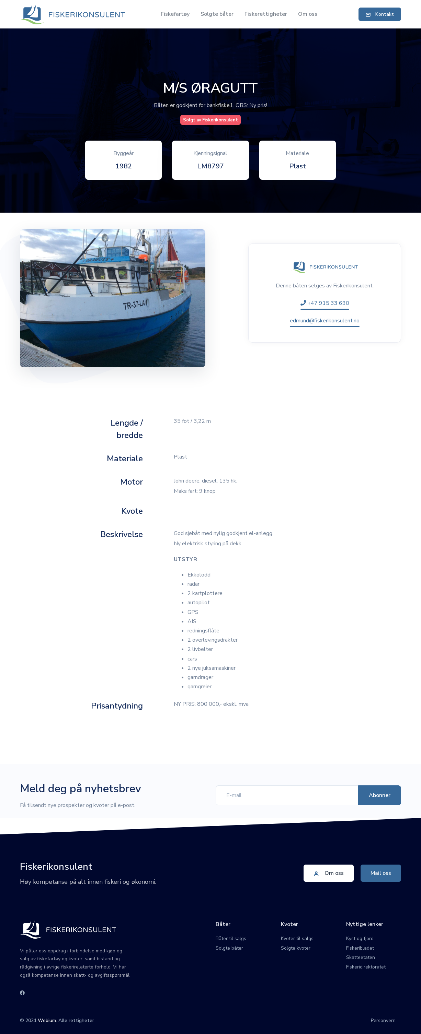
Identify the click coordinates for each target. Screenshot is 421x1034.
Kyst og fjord (360, 938)
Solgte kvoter (295, 948)
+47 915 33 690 (324, 303)
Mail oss (381, 873)
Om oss (307, 14)
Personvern (383, 1020)
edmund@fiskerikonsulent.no (325, 320)
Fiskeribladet (360, 948)
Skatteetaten (360, 957)
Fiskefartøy (175, 14)
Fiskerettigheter (265, 14)
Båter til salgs (231, 938)
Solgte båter (217, 14)
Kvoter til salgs (297, 938)
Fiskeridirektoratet (366, 967)
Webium (47, 1020)
